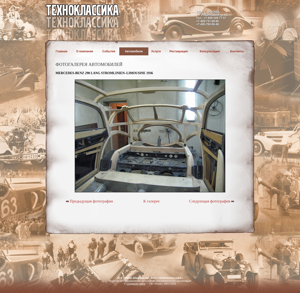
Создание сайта (136, 283)
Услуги (156, 51)
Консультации (210, 51)
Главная (62, 51)
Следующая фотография (211, 201)
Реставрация (178, 51)
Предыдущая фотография (89, 201)
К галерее (151, 201)
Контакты (237, 51)
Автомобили (134, 51)
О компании (84, 51)
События (108, 51)
